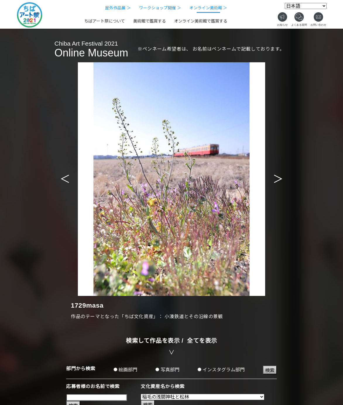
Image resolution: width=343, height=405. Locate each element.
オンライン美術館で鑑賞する (200, 21)
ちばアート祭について (104, 21)
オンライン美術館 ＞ (208, 8)
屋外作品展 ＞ (118, 8)
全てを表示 (202, 340)
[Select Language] (306, 6)
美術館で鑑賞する (149, 21)
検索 (270, 370)
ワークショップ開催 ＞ (160, 8)
